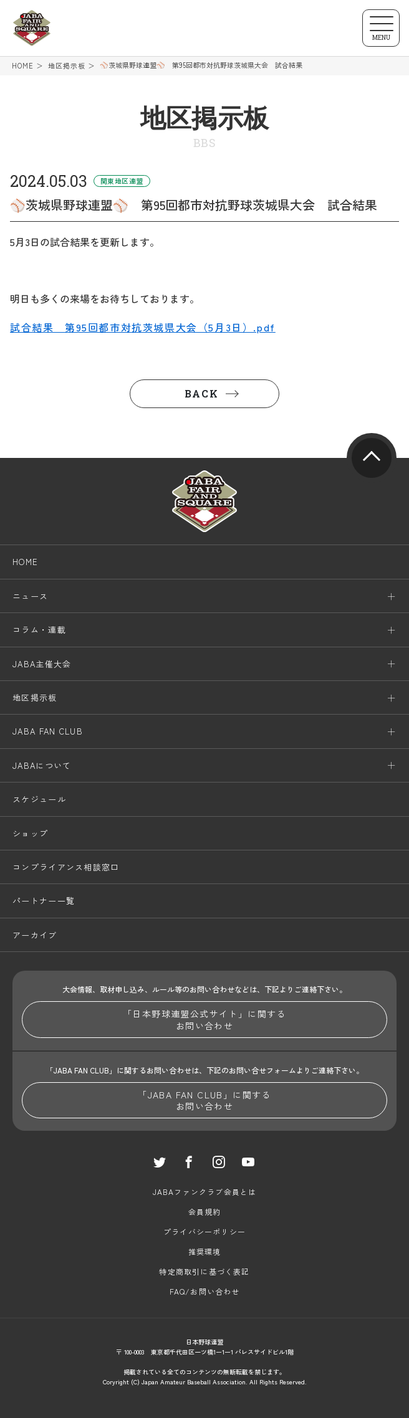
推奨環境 (204, 1251)
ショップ (30, 833)
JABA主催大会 (41, 664)
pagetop (372, 458)
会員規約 (204, 1211)
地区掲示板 (67, 65)
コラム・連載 (39, 629)
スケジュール (39, 799)
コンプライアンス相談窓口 (66, 867)
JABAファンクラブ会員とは (205, 1191)
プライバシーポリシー (204, 1231)
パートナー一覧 (43, 900)
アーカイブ (34, 935)
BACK (201, 393)
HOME (23, 65)
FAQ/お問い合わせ (205, 1291)
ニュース (30, 596)
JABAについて (41, 765)
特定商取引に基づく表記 (204, 1271)
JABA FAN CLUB (47, 731)
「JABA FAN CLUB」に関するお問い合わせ (204, 1100)
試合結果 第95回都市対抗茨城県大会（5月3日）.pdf (143, 327)
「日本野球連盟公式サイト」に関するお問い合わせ (204, 1019)
